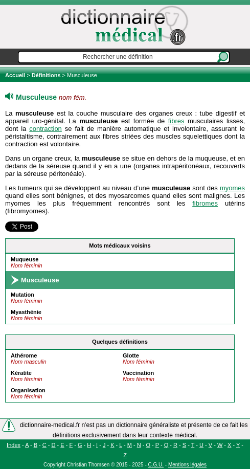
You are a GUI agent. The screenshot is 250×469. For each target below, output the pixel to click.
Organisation (28, 390)
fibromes (205, 203)
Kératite (21, 373)
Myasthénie (26, 312)
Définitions (46, 75)
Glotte (131, 355)
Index (13, 445)
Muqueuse (24, 259)
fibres (176, 121)
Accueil (16, 75)
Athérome (24, 355)
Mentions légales (187, 464)
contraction (45, 128)
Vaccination (138, 373)
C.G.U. (156, 464)
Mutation (22, 295)
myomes (232, 188)
